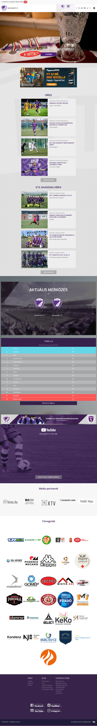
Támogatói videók (48, 689)
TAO (43, 683)
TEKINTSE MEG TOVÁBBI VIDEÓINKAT (48, 477)
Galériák (30, 683)
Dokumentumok (47, 687)
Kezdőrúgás (60, 689)
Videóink (58, 691)
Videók (30, 681)
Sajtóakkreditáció (61, 685)
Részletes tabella (48, 403)
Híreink (30, 685)
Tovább (48, 54)
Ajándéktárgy (60, 687)
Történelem (46, 681)
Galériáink (59, 693)
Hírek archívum (48, 180)
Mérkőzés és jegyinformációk (61, 682)
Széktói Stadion (47, 685)
